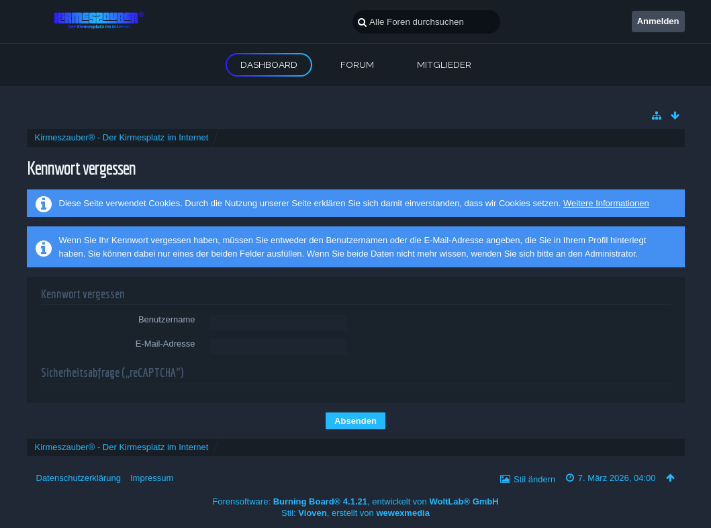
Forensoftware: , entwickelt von (355, 501)
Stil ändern (534, 479)
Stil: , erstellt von (355, 513)
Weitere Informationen (606, 203)
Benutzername (166, 319)
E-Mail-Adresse (165, 344)
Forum (357, 64)
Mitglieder (444, 64)
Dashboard (268, 64)
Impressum (151, 478)
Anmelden (658, 21)
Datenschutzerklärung (78, 478)
